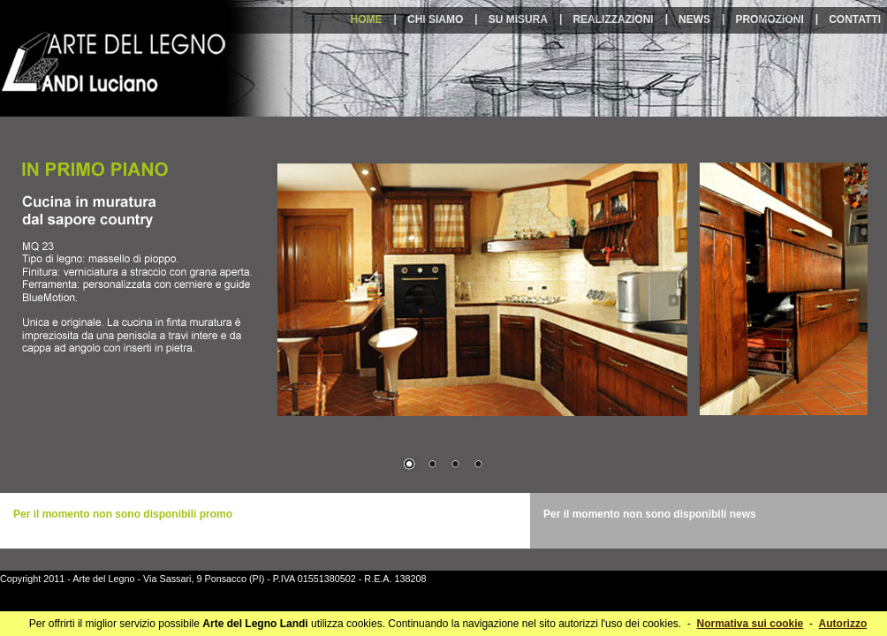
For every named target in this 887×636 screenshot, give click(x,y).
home (367, 19)
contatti (855, 19)
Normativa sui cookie (750, 623)
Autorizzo (843, 623)
